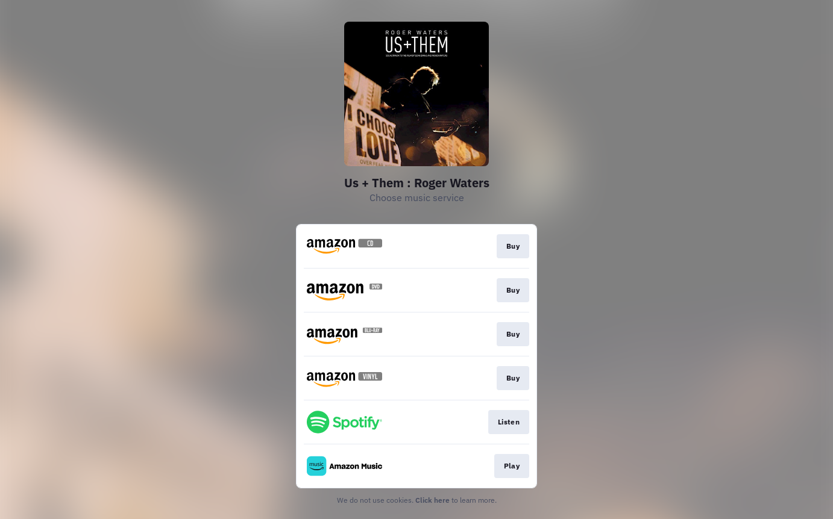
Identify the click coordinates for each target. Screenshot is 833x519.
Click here (432, 500)
